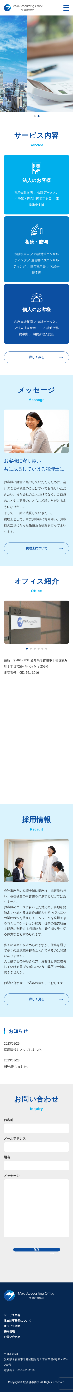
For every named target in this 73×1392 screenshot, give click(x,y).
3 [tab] (35, 649)
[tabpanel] (36, 63)
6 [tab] (46, 649)
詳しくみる (36, 357)
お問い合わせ (12, 1336)
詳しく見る (36, 999)
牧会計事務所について (17, 1320)
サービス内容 (12, 1315)
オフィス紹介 (12, 1326)
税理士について (36, 548)
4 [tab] (39, 649)
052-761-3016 (26, 1370)
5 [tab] (42, 649)
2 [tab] (39, 116)
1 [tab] (35, 116)
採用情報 (9, 1331)
